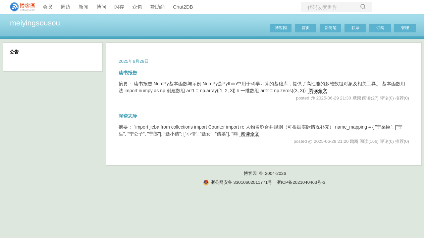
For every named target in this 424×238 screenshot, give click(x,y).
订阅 (380, 27)
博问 (101, 7)
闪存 (119, 7)
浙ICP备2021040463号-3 (301, 182)
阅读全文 (318, 90)
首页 (306, 27)
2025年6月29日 (134, 61)
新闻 (83, 7)
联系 (355, 27)
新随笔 (331, 27)
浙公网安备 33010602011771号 (237, 182)
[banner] (20, 7)
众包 (137, 7)
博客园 (281, 27)
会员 (48, 7)
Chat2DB (183, 7)
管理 (405, 27)
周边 (66, 7)
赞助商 (157, 7)
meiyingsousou (35, 23)
